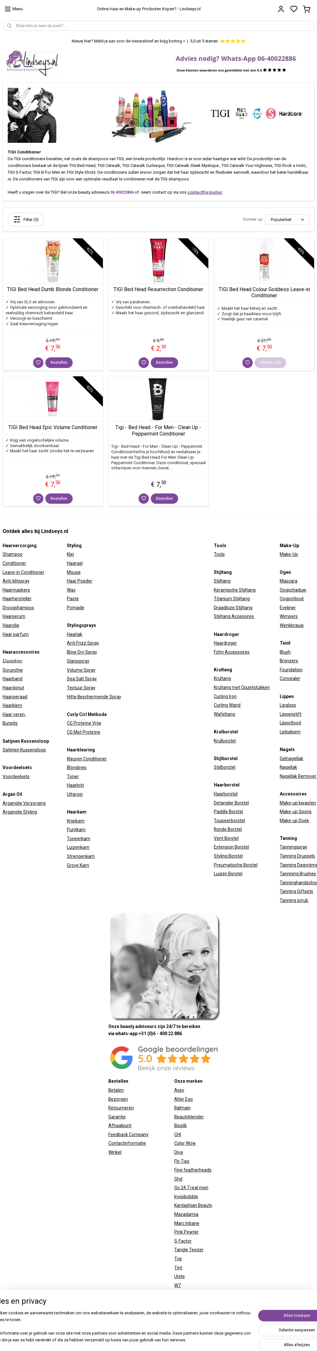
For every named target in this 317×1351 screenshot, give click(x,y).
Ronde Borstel (228, 829)
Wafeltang (224, 714)
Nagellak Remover (298, 776)
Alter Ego (183, 1099)
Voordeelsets (16, 776)
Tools (219, 554)
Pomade (75, 607)
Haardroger (225, 643)
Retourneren (121, 1107)
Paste (73, 598)
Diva (178, 1152)
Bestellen (59, 362)
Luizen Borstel (228, 873)
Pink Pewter (186, 1232)
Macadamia (186, 1214)
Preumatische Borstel (236, 865)
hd (179, 1178)
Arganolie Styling (20, 811)
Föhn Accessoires (231, 652)
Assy (179, 1090)
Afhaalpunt (119, 1125)
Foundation (291, 669)
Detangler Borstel (231, 802)
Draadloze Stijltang (233, 607)
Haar (72, 581)
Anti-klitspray (16, 581)
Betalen (116, 1090)
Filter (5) (26, 219)
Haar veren (14, 714)
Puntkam (76, 829)
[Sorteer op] (287, 220)
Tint (178, 1267)
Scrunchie (13, 670)
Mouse (74, 572)
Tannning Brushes (298, 873)
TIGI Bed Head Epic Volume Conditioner (52, 427)
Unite (179, 1276)
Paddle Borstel (228, 811)
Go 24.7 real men (191, 1187)
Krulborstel (225, 740)
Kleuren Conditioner (87, 758)
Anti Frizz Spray (83, 643)
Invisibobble (186, 1196)
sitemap (216, 1333)
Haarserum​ (14, 616)
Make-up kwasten (298, 802)
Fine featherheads (193, 1169)
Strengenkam (81, 856)
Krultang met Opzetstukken (242, 687)
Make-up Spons (296, 811)
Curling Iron (225, 696)
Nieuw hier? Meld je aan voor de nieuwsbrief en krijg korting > (128, 41)
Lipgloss (288, 705)
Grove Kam (78, 865)
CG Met (75, 732)
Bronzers (289, 660)
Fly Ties (181, 1161)
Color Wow (185, 1143)
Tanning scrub (294, 900)
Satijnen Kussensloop (24, 749)
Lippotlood (290, 722)
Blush (285, 652)
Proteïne (91, 732)
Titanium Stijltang (232, 598)
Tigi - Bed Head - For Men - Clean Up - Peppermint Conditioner (158, 430)
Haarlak (74, 634)
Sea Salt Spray (82, 678)
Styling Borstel (228, 856)
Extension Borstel (231, 847)
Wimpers (289, 616)
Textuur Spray (81, 687)
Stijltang (222, 581)
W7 (177, 1285)
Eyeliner (288, 607)
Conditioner (14, 563)
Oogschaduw (293, 590)
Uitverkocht (270, 362)
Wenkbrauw (292, 625)
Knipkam (76, 820)
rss (228, 1333)
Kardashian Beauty (193, 1205)
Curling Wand (227, 705)
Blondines (76, 767)
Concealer (290, 678)
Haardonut (13, 687)
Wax (71, 590)
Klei (70, 554)
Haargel (75, 563)
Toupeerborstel (229, 820)
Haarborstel (226, 793)
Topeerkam (78, 838)
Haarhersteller (17, 598)
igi (179, 1258)
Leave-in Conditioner (23, 572)
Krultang (222, 678)
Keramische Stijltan (233, 590)
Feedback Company (128, 1134)
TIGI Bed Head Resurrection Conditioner (158, 289)
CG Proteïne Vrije (84, 723)
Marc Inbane (186, 1223)
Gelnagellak (291, 758)
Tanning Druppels (297, 856)
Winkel (115, 1152)
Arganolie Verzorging (24, 803)
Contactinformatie (127, 1143)
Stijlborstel (224, 767)
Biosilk (180, 1125)
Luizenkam (78, 847)
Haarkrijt (75, 785)
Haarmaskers (16, 590)
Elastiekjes (12, 660)
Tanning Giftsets (296, 891)
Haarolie (11, 625)
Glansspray (78, 661)
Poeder (84, 581)
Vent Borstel (226, 838)
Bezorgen (118, 1099)
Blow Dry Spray (82, 652)
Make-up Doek (294, 820)
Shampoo (13, 554)
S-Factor (183, 1241)
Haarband (13, 678)
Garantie (117, 1116)
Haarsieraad (15, 696)
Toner (73, 776)
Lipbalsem (290, 731)
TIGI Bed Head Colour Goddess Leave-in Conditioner (264, 292)
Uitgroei (75, 794)
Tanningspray (293, 847)
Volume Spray (81, 670)
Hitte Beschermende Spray (94, 696)
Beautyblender (189, 1116)
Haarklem (12, 705)
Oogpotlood (291, 598)
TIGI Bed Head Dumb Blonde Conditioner (52, 289)
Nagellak (288, 767)
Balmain (182, 1107)
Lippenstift (291, 714)
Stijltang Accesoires (234, 616)
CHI (177, 1134)
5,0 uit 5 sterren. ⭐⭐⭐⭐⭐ (218, 41)
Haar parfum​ (16, 634)
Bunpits (10, 723)
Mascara (288, 581)
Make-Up (289, 554)
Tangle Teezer (189, 1249)
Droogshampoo (18, 607)
